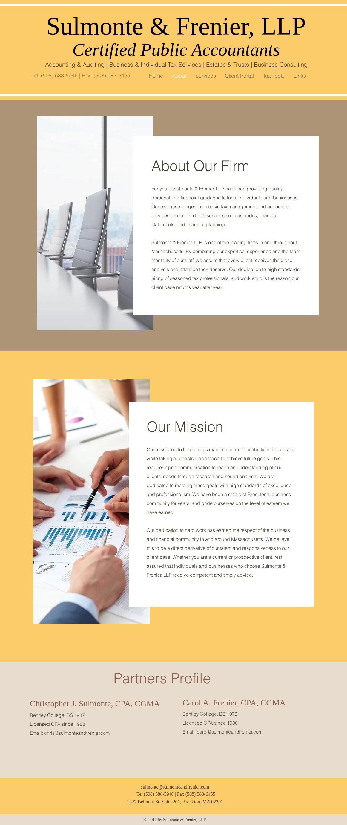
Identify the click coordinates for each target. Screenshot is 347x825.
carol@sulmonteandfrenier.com (229, 732)
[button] (273, 75)
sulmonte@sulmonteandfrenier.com (175, 786)
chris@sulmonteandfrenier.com (77, 733)
